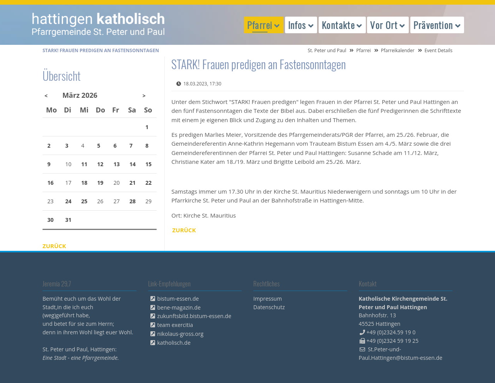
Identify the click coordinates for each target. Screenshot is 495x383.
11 (84, 164)
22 (148, 182)
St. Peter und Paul (327, 50)
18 (84, 182)
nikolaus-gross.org (180, 333)
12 (100, 164)
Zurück (184, 230)
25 (84, 201)
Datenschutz (269, 307)
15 (148, 164)
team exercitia (175, 325)
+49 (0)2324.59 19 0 (391, 332)
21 (133, 182)
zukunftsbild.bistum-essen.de (194, 316)
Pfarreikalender (398, 50)
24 (68, 201)
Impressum (267, 298)
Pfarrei (363, 50)
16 (51, 182)
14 (133, 164)
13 (117, 164)
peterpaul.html (98, 25)
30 (51, 219)
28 (133, 201)
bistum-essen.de (178, 298)
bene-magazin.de (179, 307)
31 (68, 219)
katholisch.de (174, 342)
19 (100, 182)
